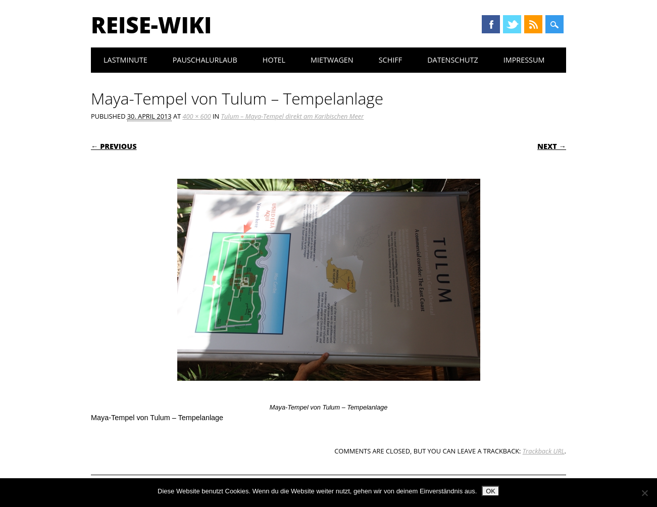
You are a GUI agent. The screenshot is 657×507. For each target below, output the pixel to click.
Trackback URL (544, 450)
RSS (533, 24)
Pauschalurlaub (205, 60)
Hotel (274, 60)
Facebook (491, 24)
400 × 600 (196, 116)
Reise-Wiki (151, 25)
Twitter (512, 24)
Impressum (524, 60)
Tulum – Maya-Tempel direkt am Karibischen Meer (292, 116)
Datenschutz (452, 60)
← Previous (114, 146)
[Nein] (644, 493)
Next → (551, 146)
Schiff (390, 60)
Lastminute (125, 60)
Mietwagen (332, 60)
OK (490, 491)
